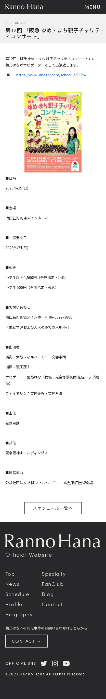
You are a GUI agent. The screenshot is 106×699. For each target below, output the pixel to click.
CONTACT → (26, 641)
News (12, 583)
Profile (13, 603)
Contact (52, 603)
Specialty (54, 573)
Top (10, 573)
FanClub (52, 583)
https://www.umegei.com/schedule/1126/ (51, 74)
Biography (19, 614)
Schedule (17, 593)
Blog (48, 593)
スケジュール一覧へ (53, 508)
